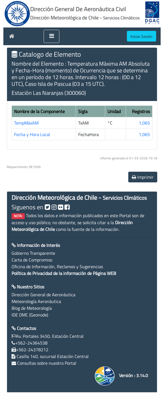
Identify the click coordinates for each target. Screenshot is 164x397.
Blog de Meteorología (32, 308)
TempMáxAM (26, 123)
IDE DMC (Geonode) (30, 314)
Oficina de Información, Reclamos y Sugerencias (57, 266)
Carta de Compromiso (32, 259)
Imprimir (143, 177)
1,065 (144, 123)
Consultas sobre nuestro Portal (46, 363)
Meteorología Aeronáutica (36, 301)
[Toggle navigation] (51, 36)
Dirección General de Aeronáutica (43, 294)
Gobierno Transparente (33, 253)
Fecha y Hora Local (32, 134)
